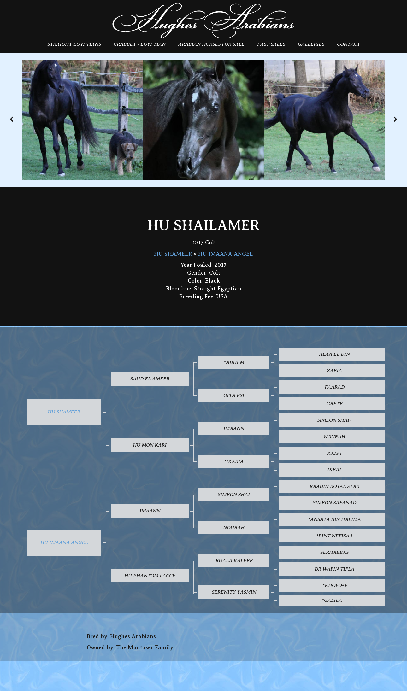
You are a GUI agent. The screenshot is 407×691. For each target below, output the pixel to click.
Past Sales (271, 44)
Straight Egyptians (74, 44)
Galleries (311, 44)
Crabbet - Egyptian (140, 44)
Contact (348, 44)
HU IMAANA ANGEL (225, 254)
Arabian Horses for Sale (211, 44)
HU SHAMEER (173, 254)
